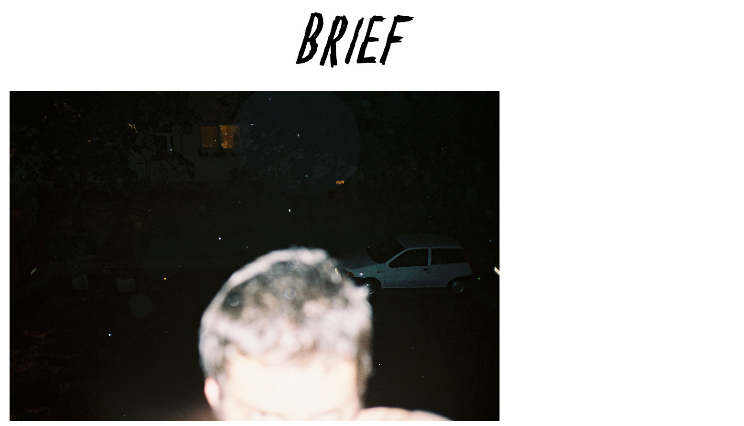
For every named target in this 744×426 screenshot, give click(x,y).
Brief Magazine (372, 45)
